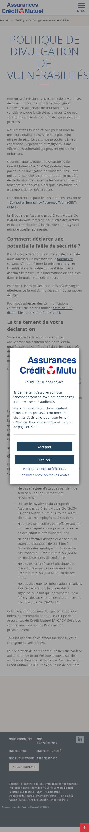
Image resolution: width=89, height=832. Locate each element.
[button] (45, 446)
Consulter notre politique (44, 475)
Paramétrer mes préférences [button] (44, 468)
